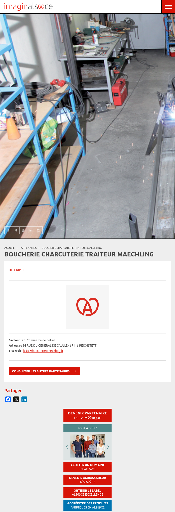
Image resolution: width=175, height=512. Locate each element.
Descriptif (17, 270)
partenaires (28, 247)
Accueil (9, 247)
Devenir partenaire (87, 415)
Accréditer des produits (87, 505)
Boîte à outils (87, 428)
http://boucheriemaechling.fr (43, 350)
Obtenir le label (87, 492)
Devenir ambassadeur (87, 480)
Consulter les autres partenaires (44, 370)
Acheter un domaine (87, 467)
